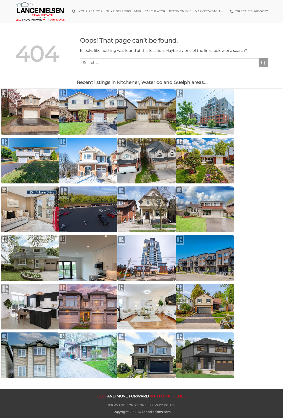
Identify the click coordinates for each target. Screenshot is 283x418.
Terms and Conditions (127, 405)
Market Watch (209, 11)
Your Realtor (91, 11)
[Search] (73, 11)
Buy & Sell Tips (118, 11)
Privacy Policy (162, 405)
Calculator (154, 11)
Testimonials (180, 11)
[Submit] (263, 62)
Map (137, 11)
